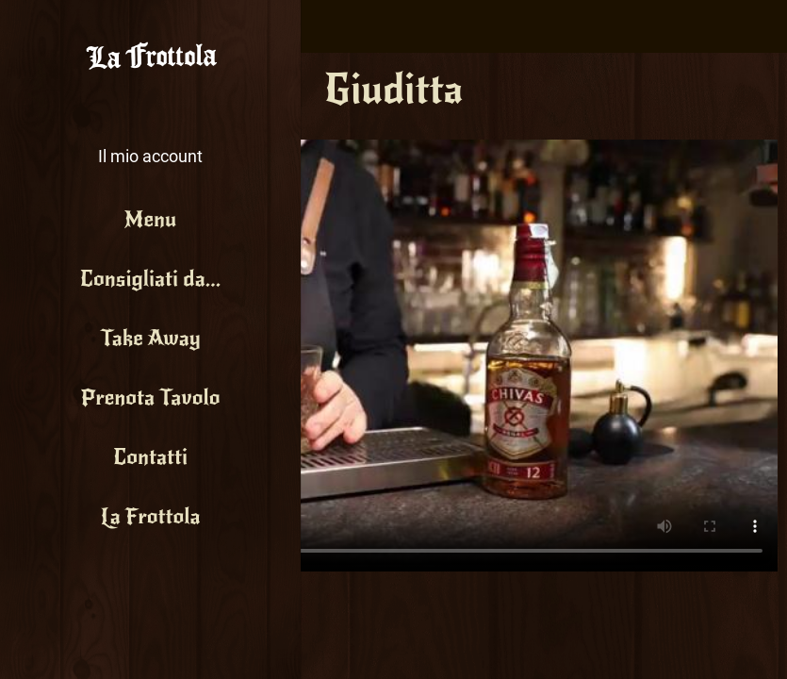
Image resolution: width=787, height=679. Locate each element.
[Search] (760, 26)
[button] (150, 141)
